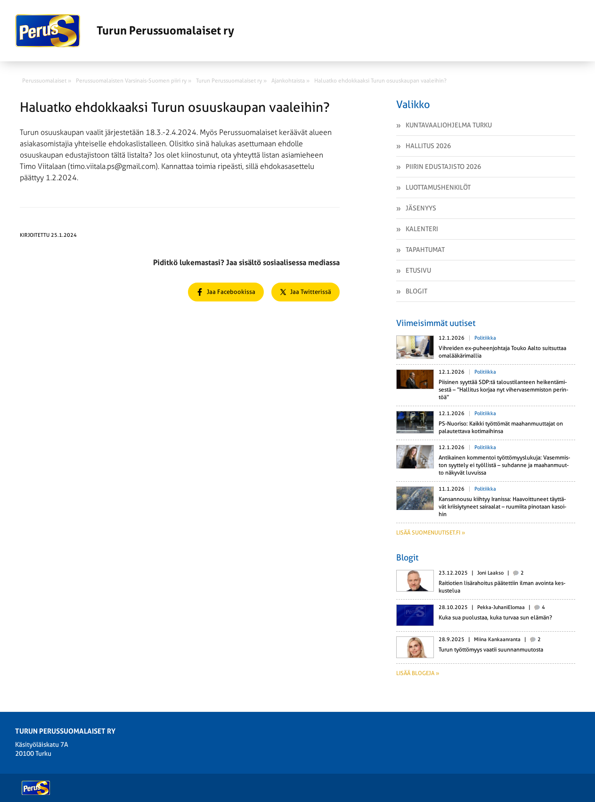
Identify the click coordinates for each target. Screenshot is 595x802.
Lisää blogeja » (417, 673)
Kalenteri (422, 229)
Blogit (416, 291)
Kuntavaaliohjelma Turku (449, 125)
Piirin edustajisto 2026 (443, 166)
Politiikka (485, 338)
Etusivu (418, 270)
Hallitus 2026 (428, 146)
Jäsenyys (421, 208)
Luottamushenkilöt (438, 187)
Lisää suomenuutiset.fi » (430, 532)
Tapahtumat (425, 249)
